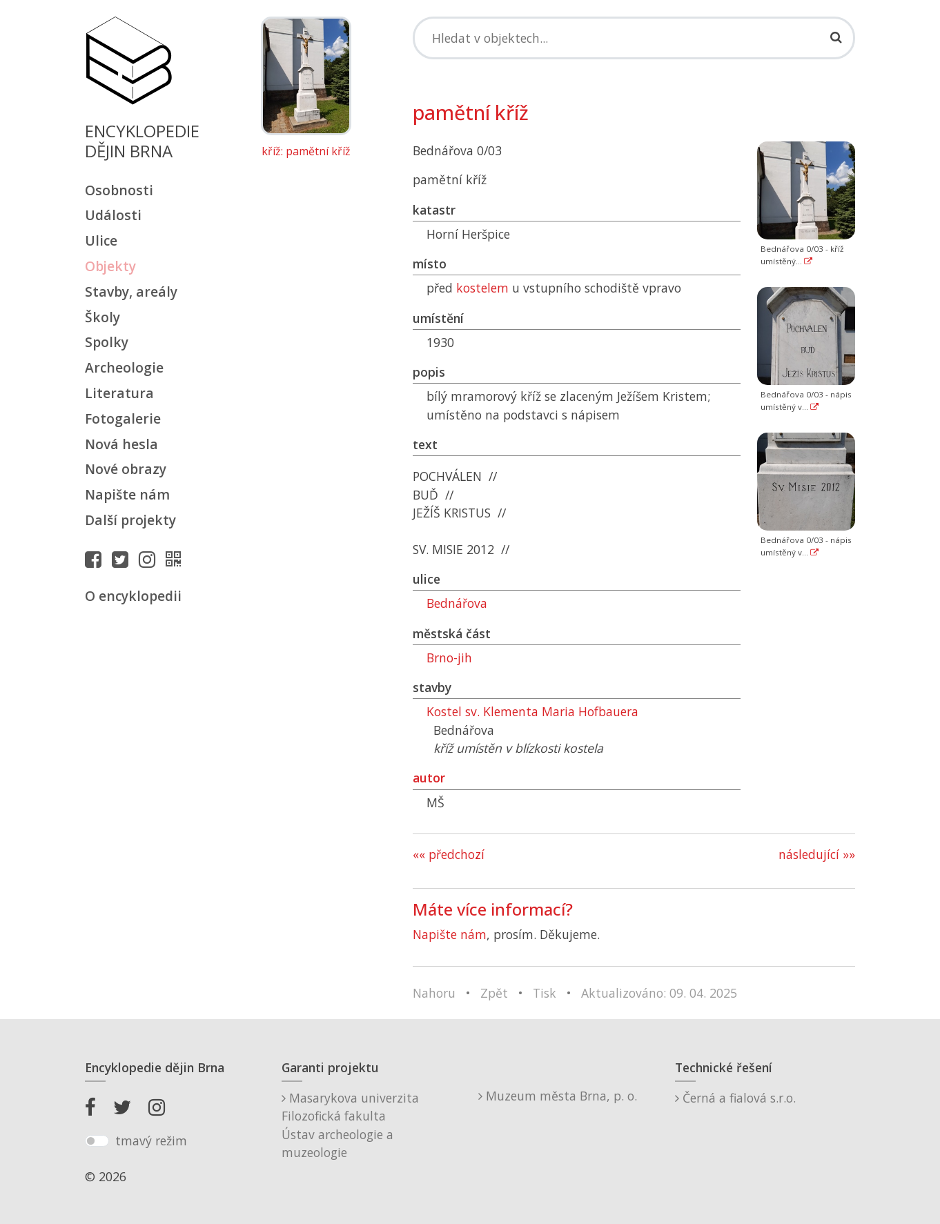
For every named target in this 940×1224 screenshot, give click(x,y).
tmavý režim (151, 1140)
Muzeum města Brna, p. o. (557, 1095)
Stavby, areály (131, 291)
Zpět (494, 993)
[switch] (97, 1141)
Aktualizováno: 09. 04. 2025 (659, 993)
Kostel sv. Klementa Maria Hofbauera (532, 711)
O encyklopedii (133, 595)
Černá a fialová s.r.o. (735, 1097)
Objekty (110, 266)
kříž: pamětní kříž (306, 152)
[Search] (634, 38)
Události (113, 215)
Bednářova (457, 603)
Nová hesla (121, 444)
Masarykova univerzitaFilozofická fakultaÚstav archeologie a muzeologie (350, 1125)
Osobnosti (119, 190)
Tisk (544, 993)
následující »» (817, 854)
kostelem (482, 287)
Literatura (119, 393)
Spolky (106, 342)
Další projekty (130, 520)
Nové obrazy (125, 469)
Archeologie (124, 367)
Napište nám (127, 494)
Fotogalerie (123, 418)
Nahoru (434, 993)
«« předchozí (448, 854)
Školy (102, 317)
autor (429, 777)
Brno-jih (449, 657)
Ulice (101, 240)
